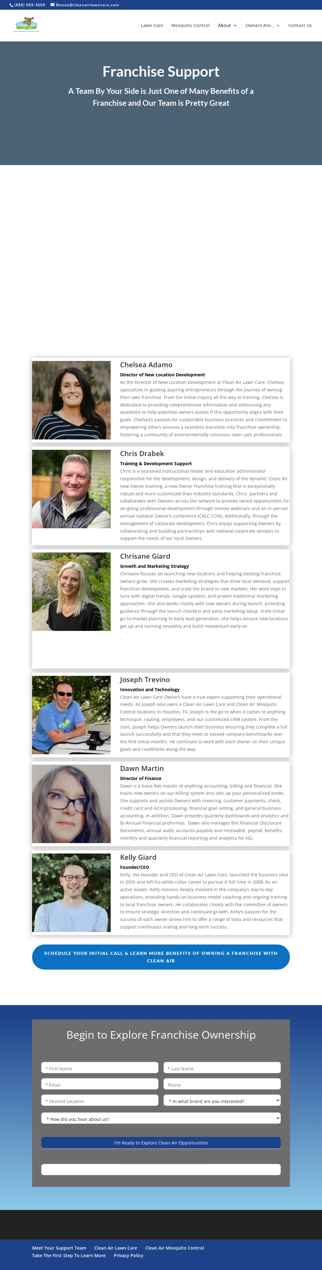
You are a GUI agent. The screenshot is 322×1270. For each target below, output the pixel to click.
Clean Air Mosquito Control (174, 1248)
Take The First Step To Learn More (69, 1255)
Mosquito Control (190, 25)
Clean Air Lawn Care (115, 1248)
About (224, 25)
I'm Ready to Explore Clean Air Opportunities (161, 1143)
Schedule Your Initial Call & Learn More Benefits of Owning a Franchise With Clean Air (161, 956)
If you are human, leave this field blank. (161, 1160)
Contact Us (300, 25)
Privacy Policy (128, 1255)
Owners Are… (260, 25)
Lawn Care (152, 25)
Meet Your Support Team (59, 1248)
